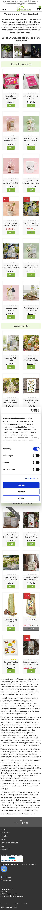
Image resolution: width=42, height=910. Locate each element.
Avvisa (21, 498)
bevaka (31, 629)
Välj (11, 544)
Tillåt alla (21, 485)
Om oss (3, 839)
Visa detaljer (30, 478)
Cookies (3, 829)
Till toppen (21, 821)
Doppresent (5, 849)
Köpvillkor (4, 836)
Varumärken (5, 833)
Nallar (3, 846)
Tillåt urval (21, 492)
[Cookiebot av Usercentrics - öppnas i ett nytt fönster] (29, 410)
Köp (10, 105)
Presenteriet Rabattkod (9, 843)
